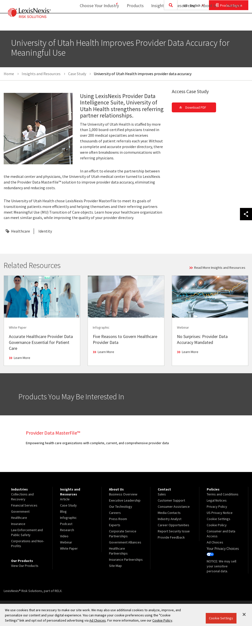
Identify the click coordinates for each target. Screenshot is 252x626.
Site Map (115, 565)
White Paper (69, 548)
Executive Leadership (125, 500)
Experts (114, 525)
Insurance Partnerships (126, 559)
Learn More (22, 357)
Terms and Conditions (222, 494)
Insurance (18, 524)
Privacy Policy (217, 506)
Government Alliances (125, 542)
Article (65, 499)
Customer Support (171, 500)
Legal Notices (217, 500)
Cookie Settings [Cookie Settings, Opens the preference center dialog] (221, 618)
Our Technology (120, 506)
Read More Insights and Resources (219, 267)
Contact (233, 23)
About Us (206, 23)
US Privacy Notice (220, 512)
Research (67, 530)
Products (132, 23)
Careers (115, 512)
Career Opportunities (173, 525)
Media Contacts (169, 512)
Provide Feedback (171, 537)
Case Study (68, 505)
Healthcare (20, 231)
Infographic (68, 517)
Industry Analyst (169, 519)
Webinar (66, 542)
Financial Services (24, 505)
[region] (126, 615)
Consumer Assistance (174, 506)
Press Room (118, 519)
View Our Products (24, 565)
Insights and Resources (169, 23)
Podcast (66, 524)
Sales (162, 494)
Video (64, 536)
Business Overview (123, 494)
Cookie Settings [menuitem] (218, 519)
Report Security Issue (174, 531)
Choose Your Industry (92, 23)
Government (20, 511)
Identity (45, 231)
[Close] (244, 614)
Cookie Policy (217, 525)
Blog (63, 511)
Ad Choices (215, 542)
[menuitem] (132, 23)
